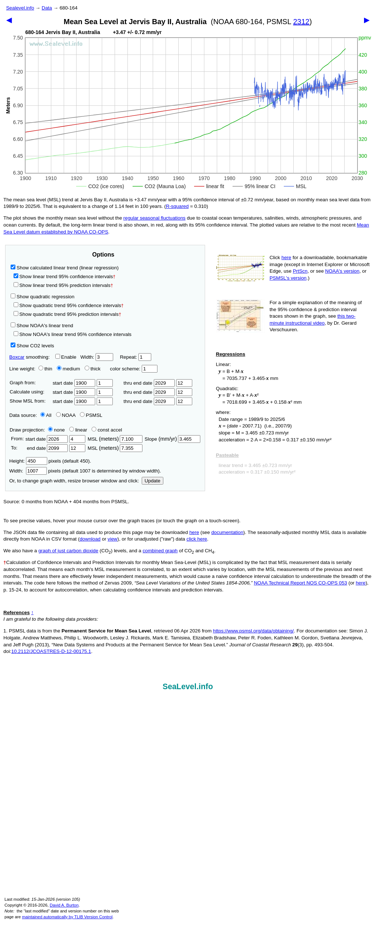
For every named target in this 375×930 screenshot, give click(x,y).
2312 (301, 22)
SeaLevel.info (188, 686)
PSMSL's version (288, 278)
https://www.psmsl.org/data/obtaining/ (253, 631)
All (46, 415)
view (113, 539)
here (287, 257)
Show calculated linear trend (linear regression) (65, 267)
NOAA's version (342, 271)
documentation (227, 532)
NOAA (65, 415)
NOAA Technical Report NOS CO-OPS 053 (300, 583)
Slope (172, 439)
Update (152, 480)
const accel (107, 430)
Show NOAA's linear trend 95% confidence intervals (72, 334)
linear (78, 430)
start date (74, 383)
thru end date (149, 383)
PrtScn (300, 271)
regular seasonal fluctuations (154, 218)
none (55, 430)
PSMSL (91, 415)
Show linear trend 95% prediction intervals (63, 285)
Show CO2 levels (32, 345)
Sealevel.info (20, 8)
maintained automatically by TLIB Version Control (67, 917)
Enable (66, 357)
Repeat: (135, 357)
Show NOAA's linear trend (42, 325)
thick (93, 368)
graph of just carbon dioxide (68, 550)
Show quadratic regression (42, 296)
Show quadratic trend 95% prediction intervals (67, 314)
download (89, 539)
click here (196, 539)
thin (43, 368)
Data (47, 8)
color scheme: (133, 368)
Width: (96, 357)
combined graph (160, 550)
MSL (115, 439)
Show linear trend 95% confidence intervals (63, 276)
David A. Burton (64, 905)
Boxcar (16, 357)
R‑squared (177, 206)
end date (46, 448)
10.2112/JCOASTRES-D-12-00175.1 (51, 651)
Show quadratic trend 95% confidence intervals (69, 305)
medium (68, 368)
